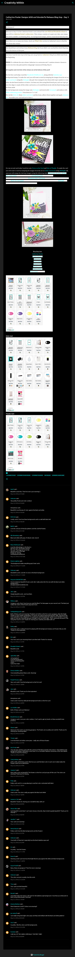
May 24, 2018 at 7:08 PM (17, 785)
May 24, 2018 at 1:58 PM (17, 684)
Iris (11, 847)
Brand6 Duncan (15, 717)
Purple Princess (15, 680)
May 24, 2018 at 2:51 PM (17, 712)
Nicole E (13, 893)
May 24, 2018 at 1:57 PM (17, 675)
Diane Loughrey (15, 561)
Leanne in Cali (14, 799)
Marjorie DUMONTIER (17, 579)
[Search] (26, 3)
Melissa (13, 601)
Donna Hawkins (15, 670)
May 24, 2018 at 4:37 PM (17, 743)
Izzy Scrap (13, 747)
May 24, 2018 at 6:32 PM (17, 776)
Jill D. (12, 591)
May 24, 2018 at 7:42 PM (17, 795)
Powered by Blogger (37, 955)
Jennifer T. (13, 819)
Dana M (13, 856)
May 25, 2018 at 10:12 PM (18, 927)
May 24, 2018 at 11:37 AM (18, 587)
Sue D (12, 922)
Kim (12, 637)
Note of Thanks (51, 168)
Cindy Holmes (14, 759)
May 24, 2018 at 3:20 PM (17, 723)
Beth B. (12, 526)
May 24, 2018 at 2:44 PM (17, 703)
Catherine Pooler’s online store (24, 34)
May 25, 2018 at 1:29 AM (17, 899)
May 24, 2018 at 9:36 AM (17, 512)
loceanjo (13, 932)
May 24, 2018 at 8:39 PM (17, 804)
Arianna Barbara (15, 904)
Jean (12, 689)
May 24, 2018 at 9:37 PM (17, 833)
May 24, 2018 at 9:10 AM (17, 494)
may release (47, 475)
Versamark (52, 90)
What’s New (38, 41)
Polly (12, 781)
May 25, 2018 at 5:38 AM (17, 908)
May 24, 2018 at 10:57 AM (18, 556)
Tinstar (13, 738)
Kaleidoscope (57, 75)
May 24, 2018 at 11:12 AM (18, 565)
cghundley (13, 655)
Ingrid (12, 489)
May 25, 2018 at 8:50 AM (17, 918)
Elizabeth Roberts (15, 646)
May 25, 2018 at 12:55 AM (18, 889)
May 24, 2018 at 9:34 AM (17, 503)
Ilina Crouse (34, 271)
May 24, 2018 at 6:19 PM (17, 765)
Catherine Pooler (10, 475)
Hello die (16, 95)
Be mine (58, 173)
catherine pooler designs (23, 475)
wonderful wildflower (58, 475)
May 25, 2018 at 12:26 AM (18, 879)
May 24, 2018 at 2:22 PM (17, 693)
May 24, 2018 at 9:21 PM (17, 824)
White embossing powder (14, 92)
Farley (12, 626)
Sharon (13, 727)
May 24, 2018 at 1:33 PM (17, 666)
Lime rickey (12, 175)
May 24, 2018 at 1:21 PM (17, 642)
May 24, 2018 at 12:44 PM (18, 622)
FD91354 (13, 517)
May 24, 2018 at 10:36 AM (18, 540)
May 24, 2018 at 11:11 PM (18, 852)
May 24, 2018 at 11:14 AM (18, 575)
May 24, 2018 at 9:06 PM (17, 815)
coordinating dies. (37, 175)
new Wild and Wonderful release (55, 31)
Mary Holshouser (15, 544)
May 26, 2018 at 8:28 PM (17, 936)
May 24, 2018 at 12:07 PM (18, 596)
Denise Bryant (14, 828)
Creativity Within (14, 2)
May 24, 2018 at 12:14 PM (18, 607)
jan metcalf (14, 913)
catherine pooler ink (37, 475)
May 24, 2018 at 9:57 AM (17, 531)
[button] (7, 22)
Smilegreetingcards (16, 611)
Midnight (26, 80)
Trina (12, 884)
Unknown (13, 498)
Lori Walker (14, 707)
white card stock (11, 80)
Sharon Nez (14, 808)
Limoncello (51, 173)
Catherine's (46, 55)
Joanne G (13, 770)
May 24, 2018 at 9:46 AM (17, 521)
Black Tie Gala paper (17, 180)
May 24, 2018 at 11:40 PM (18, 861)
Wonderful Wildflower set (35, 75)
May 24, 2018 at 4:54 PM (17, 755)
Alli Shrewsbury (15, 535)
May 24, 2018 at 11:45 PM (18, 870)
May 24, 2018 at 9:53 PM (17, 842)
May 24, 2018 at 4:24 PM (17, 733)
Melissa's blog (32, 48)
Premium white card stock (36, 178)
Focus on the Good (38, 168)
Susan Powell (14, 865)
